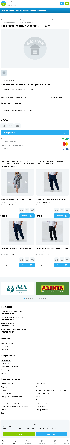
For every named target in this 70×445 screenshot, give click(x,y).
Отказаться (51, 434)
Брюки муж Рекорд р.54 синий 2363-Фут (51, 199)
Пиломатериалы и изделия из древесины (51, 390)
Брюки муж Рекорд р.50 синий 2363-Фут (16, 249)
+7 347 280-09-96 (56, 97)
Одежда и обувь (11, 22)
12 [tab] (45, 298)
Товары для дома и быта (47, 20)
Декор (3, 390)
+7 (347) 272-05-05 (12, 2)
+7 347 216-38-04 (7, 332)
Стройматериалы (42, 393)
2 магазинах (43, 252)
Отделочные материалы (10, 403)
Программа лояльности (9, 367)
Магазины (6, 360)
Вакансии (4, 346)
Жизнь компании (7, 343)
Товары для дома (27, 20)
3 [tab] (28, 298)
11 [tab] (43, 298)
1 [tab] (24, 298)
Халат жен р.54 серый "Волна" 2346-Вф (16, 199)
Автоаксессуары (42, 406)
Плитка (3, 410)
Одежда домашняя (27, 22)
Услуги (3, 373)
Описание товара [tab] (11, 103)
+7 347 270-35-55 (7, 314)
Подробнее (61, 428)
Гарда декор (5, 387)
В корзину (35, 132)
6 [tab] (34, 298)
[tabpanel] (17, 289)
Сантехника (40, 384)
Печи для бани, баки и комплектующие (15, 406)
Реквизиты (4, 350)
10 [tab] (41, 298)
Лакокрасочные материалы (11, 397)
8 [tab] (37, 298)
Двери (38, 397)
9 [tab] (39, 298)
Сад (2, 413)
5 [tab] (32, 298)
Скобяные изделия (42, 387)
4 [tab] (30, 298)
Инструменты (6, 393)
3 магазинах (8, 202)
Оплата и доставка (8, 370)
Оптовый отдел (6, 363)
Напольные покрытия (9, 400)
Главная (4, 20)
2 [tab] (26, 298)
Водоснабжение (7, 384)
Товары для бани (42, 400)
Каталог (13, 20)
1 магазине (43, 202)
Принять (19, 434)
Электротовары (42, 410)
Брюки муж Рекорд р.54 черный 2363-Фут (52, 249)
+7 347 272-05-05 (7, 326)
